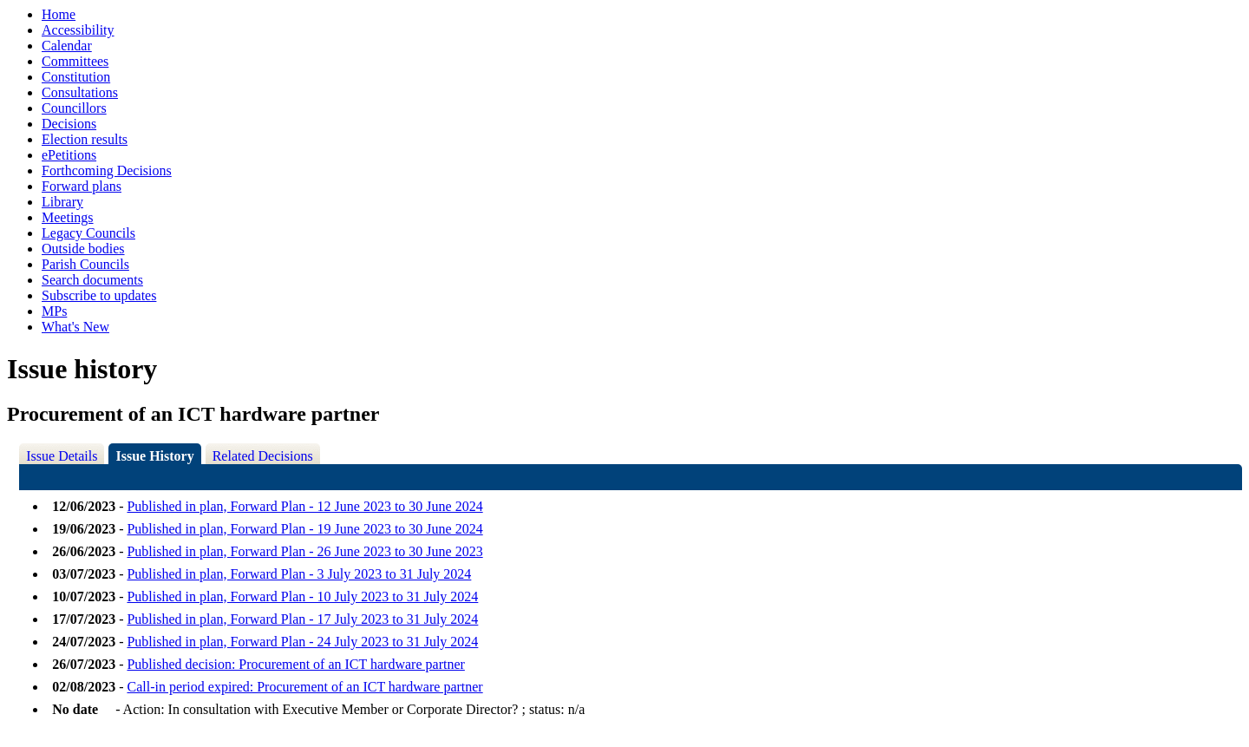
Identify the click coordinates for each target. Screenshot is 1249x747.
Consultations (80, 92)
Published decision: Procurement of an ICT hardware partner (295, 664)
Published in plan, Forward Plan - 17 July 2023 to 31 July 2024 (302, 619)
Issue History (154, 456)
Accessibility (78, 30)
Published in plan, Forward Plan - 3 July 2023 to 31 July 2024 (299, 574)
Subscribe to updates (99, 295)
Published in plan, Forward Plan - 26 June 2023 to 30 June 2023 (304, 551)
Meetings (68, 217)
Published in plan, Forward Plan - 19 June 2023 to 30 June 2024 (304, 528)
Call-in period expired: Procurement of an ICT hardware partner (304, 686)
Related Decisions (263, 456)
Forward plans (81, 186)
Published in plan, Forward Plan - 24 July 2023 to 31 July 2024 (302, 641)
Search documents (92, 279)
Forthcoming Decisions (107, 170)
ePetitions (69, 154)
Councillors (74, 108)
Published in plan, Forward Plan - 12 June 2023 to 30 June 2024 (304, 506)
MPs (54, 311)
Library (62, 201)
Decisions (69, 123)
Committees (75, 61)
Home (58, 14)
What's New (75, 326)
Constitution (76, 76)
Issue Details (61, 456)
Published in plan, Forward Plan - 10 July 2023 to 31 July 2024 (302, 596)
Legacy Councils (88, 233)
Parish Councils (85, 264)
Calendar (67, 45)
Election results (85, 139)
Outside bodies (83, 248)
